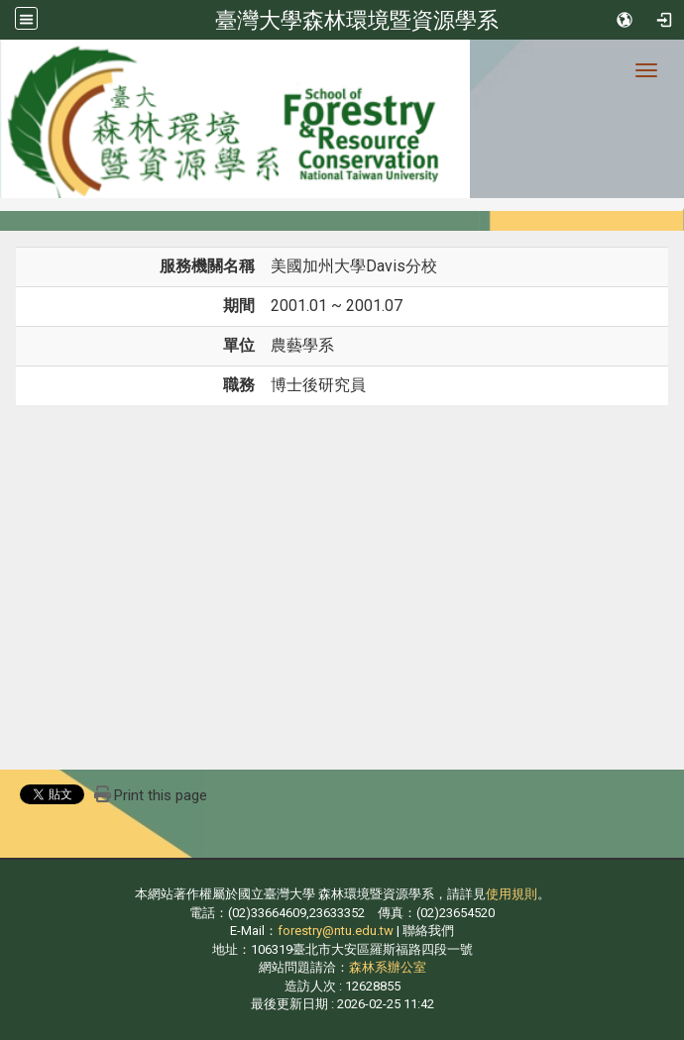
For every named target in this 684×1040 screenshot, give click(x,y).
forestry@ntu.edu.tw (336, 930)
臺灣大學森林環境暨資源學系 (357, 20)
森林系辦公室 (387, 967)
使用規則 (511, 893)
